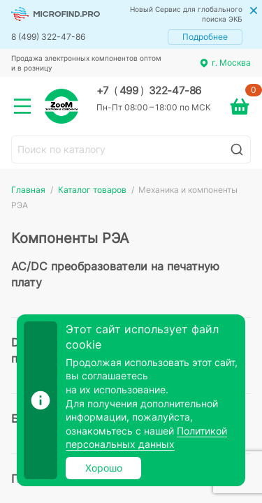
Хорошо (103, 468)
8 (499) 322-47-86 (48, 36)
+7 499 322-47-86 (148, 91)
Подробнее (205, 36)
